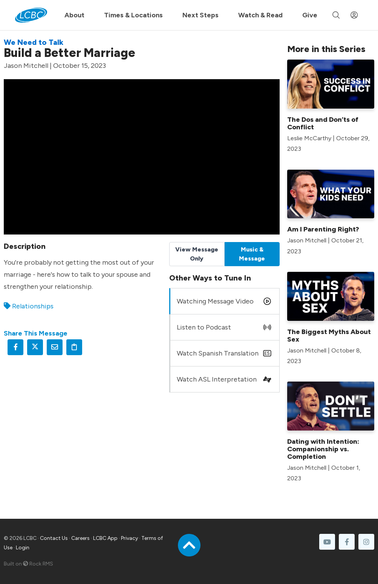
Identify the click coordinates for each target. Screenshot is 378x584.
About (74, 15)
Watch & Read (260, 15)
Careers (80, 538)
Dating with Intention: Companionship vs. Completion (323, 449)
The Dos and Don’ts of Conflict (322, 123)
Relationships (33, 306)
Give (309, 15)
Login (22, 547)
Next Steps (200, 15)
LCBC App (105, 538)
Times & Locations (133, 15)
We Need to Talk (33, 42)
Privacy (129, 538)
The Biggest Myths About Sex (329, 335)
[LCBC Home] (31, 15)
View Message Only (196, 254)
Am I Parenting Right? (323, 229)
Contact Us (54, 538)
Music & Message (252, 254)
